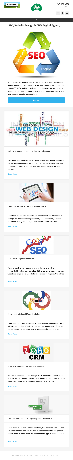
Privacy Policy (55, 455)
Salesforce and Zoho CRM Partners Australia (26, 366)
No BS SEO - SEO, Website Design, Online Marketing (12, 7)
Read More (36, 100)
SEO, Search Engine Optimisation (21, 258)
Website (36, 455)
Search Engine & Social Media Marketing (24, 313)
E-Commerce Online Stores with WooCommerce (27, 206)
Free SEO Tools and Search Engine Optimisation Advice (30, 418)
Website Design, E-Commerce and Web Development (29, 151)
